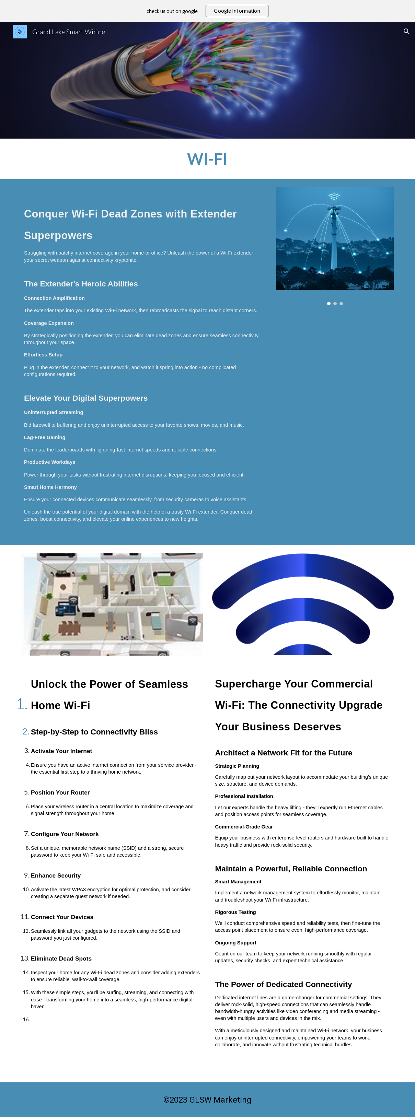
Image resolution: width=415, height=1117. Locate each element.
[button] (407, 31)
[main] (207, 159)
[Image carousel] (335, 246)
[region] (207, 11)
